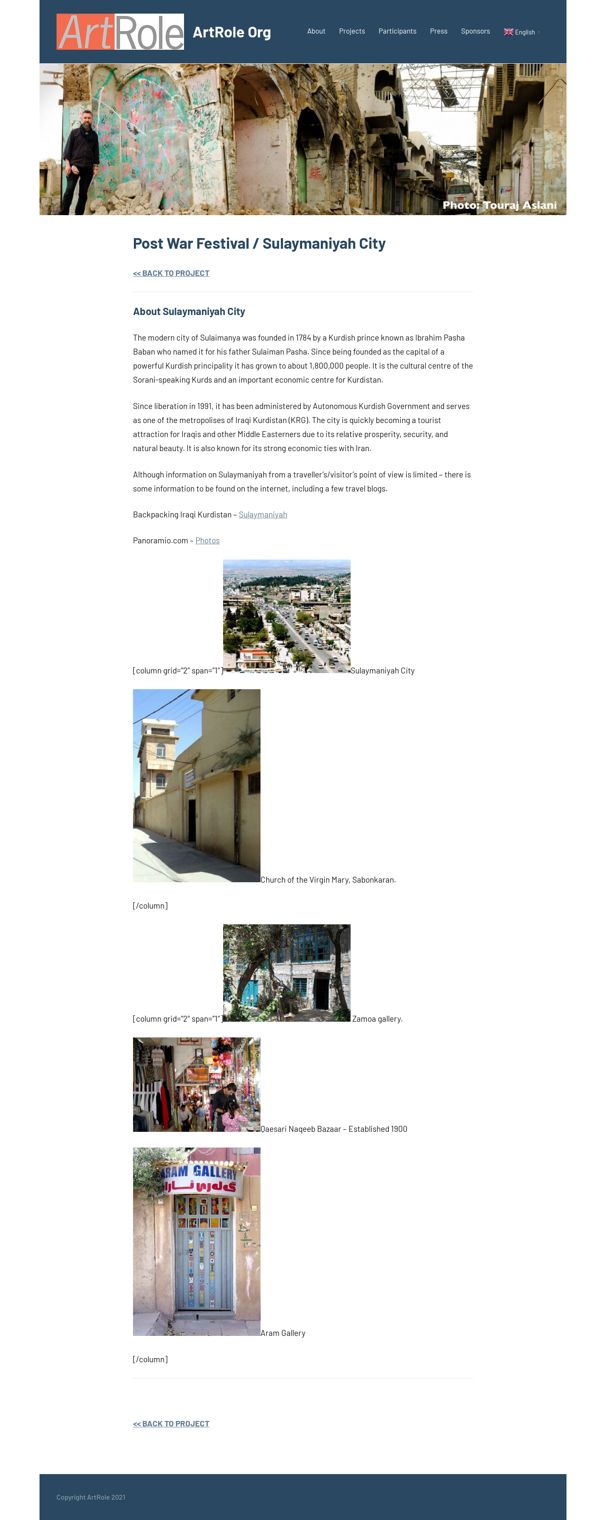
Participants (397, 30)
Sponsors (475, 30)
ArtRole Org (232, 31)
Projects (352, 30)
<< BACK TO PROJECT (171, 273)
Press (438, 30)
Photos (207, 540)
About (316, 30)
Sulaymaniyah (263, 514)
